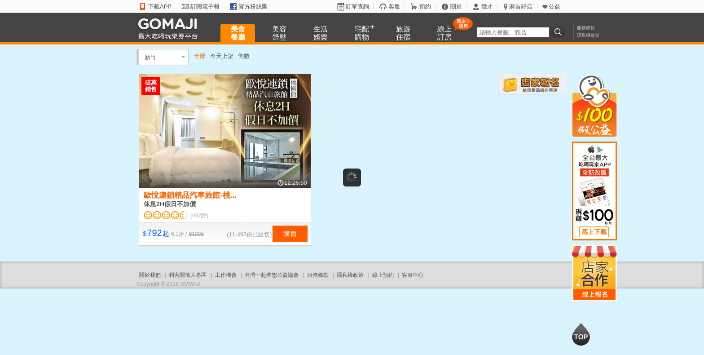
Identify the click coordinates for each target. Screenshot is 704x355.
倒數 (244, 56)
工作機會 (226, 275)
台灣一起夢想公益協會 (272, 275)
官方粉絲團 (253, 6)
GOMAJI (170, 28)
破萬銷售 (151, 86)
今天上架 (221, 56)
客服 (394, 6)
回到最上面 (581, 334)
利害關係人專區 (188, 275)
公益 (554, 6)
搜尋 (559, 32)
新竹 (150, 56)
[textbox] (513, 32)
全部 (200, 56)
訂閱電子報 (205, 6)
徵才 (487, 6)
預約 (425, 6)
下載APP (160, 6)
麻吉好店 (520, 6)
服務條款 (586, 27)
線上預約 (383, 275)
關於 (456, 6)
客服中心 (412, 275)
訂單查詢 (357, 6)
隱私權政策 (588, 35)
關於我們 (150, 275)
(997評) (199, 216)
